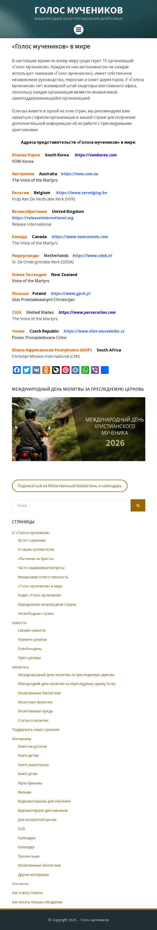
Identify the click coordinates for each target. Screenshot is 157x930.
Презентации (29, 856)
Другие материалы (33, 874)
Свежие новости (31, 630)
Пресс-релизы (29, 657)
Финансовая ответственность (43, 577)
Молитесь (20, 667)
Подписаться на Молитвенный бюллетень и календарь (69, 485)
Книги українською (33, 764)
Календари (27, 838)
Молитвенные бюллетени (39, 693)
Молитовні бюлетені (35, 702)
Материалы (21, 738)
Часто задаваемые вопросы (41, 567)
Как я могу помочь (27, 892)
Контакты (20, 883)
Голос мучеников (78, 10)
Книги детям (28, 755)
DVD (21, 828)
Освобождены (30, 648)
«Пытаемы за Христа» (36, 558)
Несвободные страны (36, 613)
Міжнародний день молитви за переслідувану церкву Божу (66, 683)
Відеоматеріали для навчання (42, 810)
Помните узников (32, 639)
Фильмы (24, 792)
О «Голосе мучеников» (31, 532)
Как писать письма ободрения (37, 902)
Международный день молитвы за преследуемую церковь (66, 674)
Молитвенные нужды (35, 711)
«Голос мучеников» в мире (40, 586)
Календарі (26, 847)
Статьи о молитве (33, 720)
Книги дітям (27, 773)
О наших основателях (36, 549)
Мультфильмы (30, 783)
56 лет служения (31, 540)
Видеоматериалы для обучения (44, 801)
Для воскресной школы (37, 819)
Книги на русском (32, 746)
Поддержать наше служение (35, 729)
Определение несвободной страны (47, 604)
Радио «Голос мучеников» (39, 595)
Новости (19, 622)
